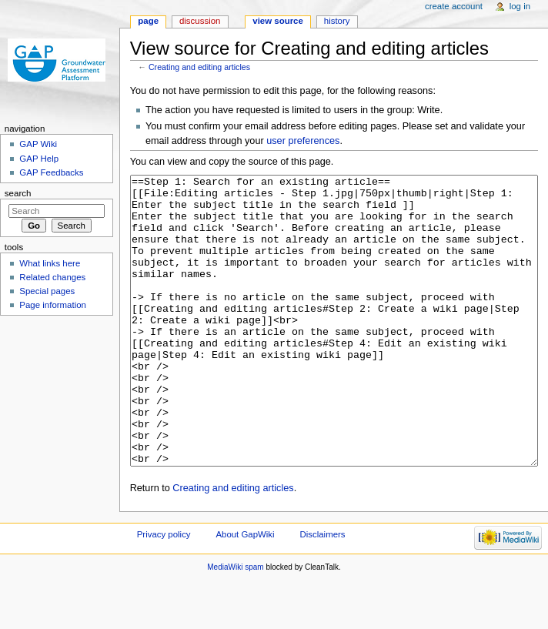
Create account (454, 6)
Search (18, 193)
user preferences (302, 141)
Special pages (47, 291)
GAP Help (38, 158)
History (337, 20)
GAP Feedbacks (51, 172)
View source (277, 20)
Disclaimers (323, 592)
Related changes (52, 277)
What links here (49, 263)
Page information (52, 304)
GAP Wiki (38, 144)
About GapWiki (245, 592)
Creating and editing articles (199, 67)
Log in (520, 6)
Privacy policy (164, 592)
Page (148, 20)
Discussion (199, 20)
